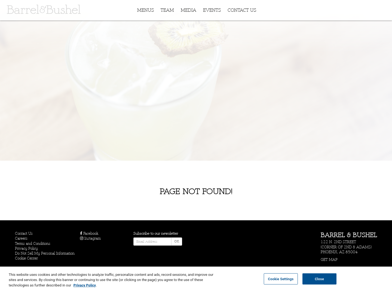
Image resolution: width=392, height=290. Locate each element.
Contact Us (242, 10)
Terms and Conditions (32, 244)
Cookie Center (26, 258)
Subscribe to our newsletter (155, 233)
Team (167, 10)
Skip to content (21, 25)
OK (176, 241)
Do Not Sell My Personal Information (45, 253)
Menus (145, 10)
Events (212, 10)
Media (188, 10)
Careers (21, 238)
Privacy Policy (26, 248)
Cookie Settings (280, 281)
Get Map (329, 260)
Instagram (90, 238)
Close (319, 281)
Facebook (89, 233)
